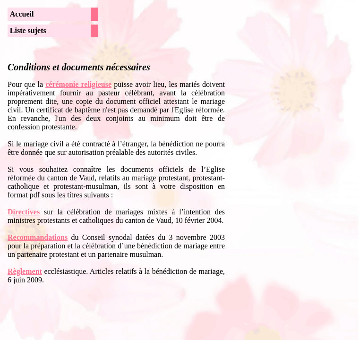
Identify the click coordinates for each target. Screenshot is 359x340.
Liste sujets (28, 30)
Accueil (22, 14)
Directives (24, 212)
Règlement (25, 271)
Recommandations (38, 237)
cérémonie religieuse (78, 84)
